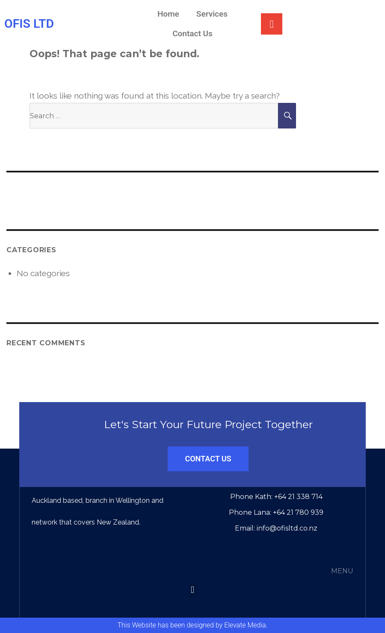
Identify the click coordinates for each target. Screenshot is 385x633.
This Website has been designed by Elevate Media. (193, 625)
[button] (192, 590)
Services (212, 14)
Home (168, 14)
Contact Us (192, 33)
